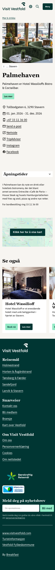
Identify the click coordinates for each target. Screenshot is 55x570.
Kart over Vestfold (14, 425)
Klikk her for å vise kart (27, 232)
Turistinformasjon (13, 539)
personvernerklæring (15, 518)
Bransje (7, 418)
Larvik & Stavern (12, 390)
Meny (47, 7)
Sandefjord (9, 384)
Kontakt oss (9, 405)
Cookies (7, 453)
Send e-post (13, 126)
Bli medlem (9, 412)
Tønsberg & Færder (14, 378)
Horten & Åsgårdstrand (17, 371)
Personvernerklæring (15, 446)
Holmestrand (10, 365)
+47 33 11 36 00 (16, 119)
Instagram (13, 145)
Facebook (12, 151)
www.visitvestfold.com (16, 533)
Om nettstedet (11, 459)
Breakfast (12, 554)
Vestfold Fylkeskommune (18, 544)
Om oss (7, 440)
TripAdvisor (13, 139)
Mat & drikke (8, 18)
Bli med (47, 508)
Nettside (11, 132)
